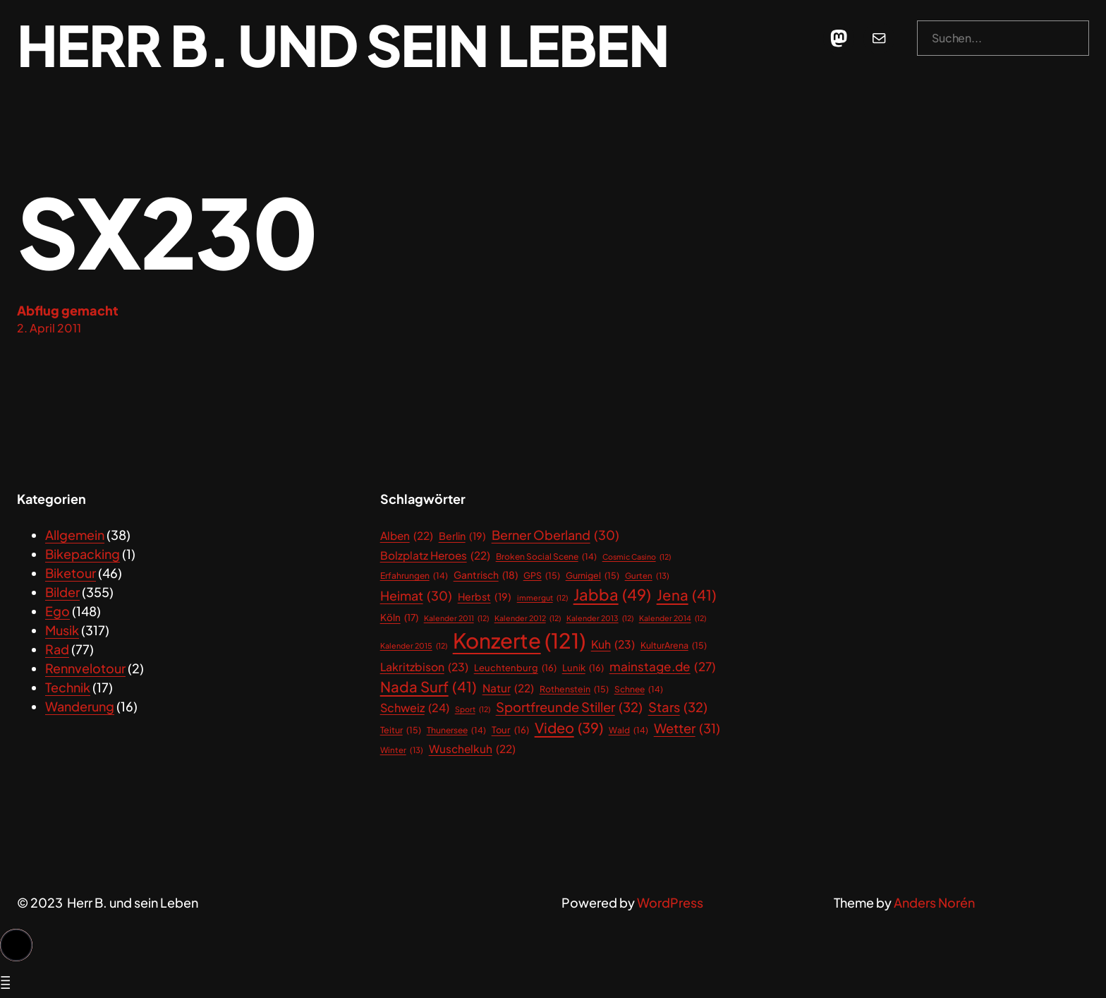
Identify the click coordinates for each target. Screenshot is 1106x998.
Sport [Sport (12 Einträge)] (472, 709)
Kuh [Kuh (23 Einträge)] (613, 645)
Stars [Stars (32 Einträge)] (677, 707)
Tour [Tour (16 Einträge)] (510, 730)
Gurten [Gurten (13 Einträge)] (647, 576)
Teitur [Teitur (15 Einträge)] (400, 730)
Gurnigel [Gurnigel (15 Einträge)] (592, 575)
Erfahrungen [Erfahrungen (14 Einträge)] (414, 576)
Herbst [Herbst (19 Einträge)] (484, 596)
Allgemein (74, 535)
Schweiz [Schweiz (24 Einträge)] (414, 707)
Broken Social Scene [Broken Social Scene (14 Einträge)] (546, 557)
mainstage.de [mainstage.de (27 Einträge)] (662, 667)
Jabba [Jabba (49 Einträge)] (612, 594)
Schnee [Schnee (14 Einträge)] (638, 689)
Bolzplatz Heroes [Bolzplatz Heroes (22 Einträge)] (435, 555)
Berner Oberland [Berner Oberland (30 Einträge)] (555, 535)
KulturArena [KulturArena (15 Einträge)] (673, 645)
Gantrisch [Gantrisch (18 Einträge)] (486, 575)
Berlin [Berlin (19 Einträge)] (462, 536)
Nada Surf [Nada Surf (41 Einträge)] (428, 687)
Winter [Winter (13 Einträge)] (401, 750)
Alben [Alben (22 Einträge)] (406, 535)
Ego (57, 611)
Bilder (62, 592)
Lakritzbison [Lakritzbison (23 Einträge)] (424, 667)
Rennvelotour (85, 668)
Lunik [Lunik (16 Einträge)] (583, 668)
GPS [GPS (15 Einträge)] (541, 575)
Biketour (70, 573)
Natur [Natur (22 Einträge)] (508, 688)
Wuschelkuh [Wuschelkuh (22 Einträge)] (472, 748)
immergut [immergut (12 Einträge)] (542, 597)
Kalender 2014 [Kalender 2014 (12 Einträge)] (672, 618)
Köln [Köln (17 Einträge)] (399, 618)
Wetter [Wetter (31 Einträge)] (687, 728)
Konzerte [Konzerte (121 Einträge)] (519, 640)
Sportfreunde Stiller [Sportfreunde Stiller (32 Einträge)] (569, 707)
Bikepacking (82, 554)
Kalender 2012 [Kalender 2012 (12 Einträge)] (527, 618)
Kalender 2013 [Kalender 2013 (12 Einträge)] (599, 618)
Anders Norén (934, 902)
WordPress (670, 902)
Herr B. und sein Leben (343, 44)
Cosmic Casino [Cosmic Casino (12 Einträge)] (636, 557)
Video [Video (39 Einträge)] (569, 727)
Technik (67, 687)
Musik (62, 630)
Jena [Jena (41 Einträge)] (687, 595)
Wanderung (79, 706)
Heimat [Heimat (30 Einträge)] (416, 596)
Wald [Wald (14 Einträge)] (628, 730)
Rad (57, 649)
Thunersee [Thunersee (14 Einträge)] (456, 730)
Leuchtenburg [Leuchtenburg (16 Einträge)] (515, 668)
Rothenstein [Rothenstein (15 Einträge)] (574, 689)
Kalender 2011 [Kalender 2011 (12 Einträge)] (456, 618)
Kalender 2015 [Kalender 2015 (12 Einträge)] (413, 645)
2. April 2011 (49, 327)
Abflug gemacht (68, 310)
